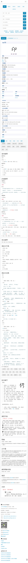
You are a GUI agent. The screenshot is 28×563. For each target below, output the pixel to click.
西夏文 (9, 6)
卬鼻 (7, 339)
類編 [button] (13, 146)
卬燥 (16, 315)
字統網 (2, 540)
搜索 (24, 19)
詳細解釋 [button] (8, 143)
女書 (23, 6)
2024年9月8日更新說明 (5, 560)
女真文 (19, 6)
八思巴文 (14, 9)
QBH (16, 93)
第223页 (24, 479)
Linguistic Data (4, 548)
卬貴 (12, 315)
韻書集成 (12, 32)
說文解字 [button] (3, 146)
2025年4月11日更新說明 (6, 554)
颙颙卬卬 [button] (15, 374)
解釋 (3, 140)
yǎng (3, 61)
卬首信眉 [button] (3, 374)
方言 (18, 140)
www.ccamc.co (13, 516)
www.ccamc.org (7, 516)
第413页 (12, 482)
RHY (3, 97)
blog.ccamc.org (7, 517)
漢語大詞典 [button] (20, 143)
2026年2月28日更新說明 (6, 552)
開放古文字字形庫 (18, 32)
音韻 (14, 140)
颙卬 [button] (11, 374)
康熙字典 (7, 32)
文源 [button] (6, 149)
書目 (6, 140)
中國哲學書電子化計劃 (5, 542)
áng (2, 59)
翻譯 (21, 140)
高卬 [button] (20, 374)
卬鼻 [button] (8, 374)
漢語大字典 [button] (14, 143)
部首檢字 (6, 30)
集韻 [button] (3, 149)
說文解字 (22, 30)
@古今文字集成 (6, 530)
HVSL (3, 93)
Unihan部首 (11, 30)
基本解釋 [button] (3, 143)
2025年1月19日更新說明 (6, 556)
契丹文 (14, 6)
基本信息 (3, 38)
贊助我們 (3, 536)
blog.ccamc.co (13, 517)
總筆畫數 (17, 30)
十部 (13, 408)
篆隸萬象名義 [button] (23, 146)
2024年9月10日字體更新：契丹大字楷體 (9, 558)
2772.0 (16, 97)
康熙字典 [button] (8, 146)
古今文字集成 (4, 506)
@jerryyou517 (5, 532)
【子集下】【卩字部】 (7, 418)
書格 (2, 544)
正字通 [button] (17, 146)
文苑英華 (2, 546)
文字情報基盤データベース (12, 38)
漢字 (5, 6)
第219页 (11, 477)
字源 (10, 140)
